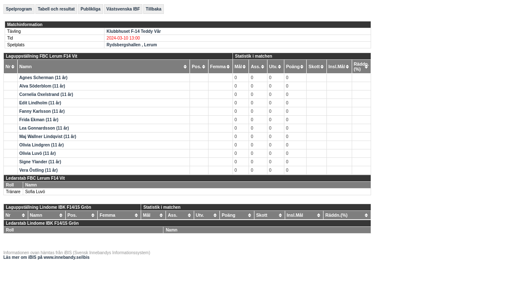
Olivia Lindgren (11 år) (41, 145)
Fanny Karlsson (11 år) (42, 111)
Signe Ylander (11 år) (40, 161)
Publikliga (90, 9)
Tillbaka (153, 9)
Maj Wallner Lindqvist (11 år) (47, 136)
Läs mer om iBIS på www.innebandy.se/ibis (46, 257)
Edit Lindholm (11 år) (40, 103)
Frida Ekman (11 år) (39, 119)
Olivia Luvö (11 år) (37, 153)
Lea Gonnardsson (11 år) (44, 128)
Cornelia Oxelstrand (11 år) (46, 94)
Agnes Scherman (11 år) (43, 77)
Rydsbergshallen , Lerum (132, 45)
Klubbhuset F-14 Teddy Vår (134, 31)
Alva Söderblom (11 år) (42, 86)
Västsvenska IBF (123, 9)
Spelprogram (19, 9)
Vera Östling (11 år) (38, 170)
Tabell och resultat (56, 9)
